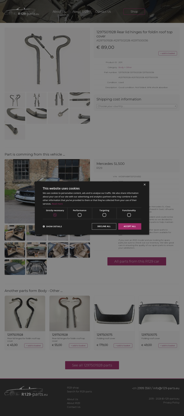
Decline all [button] (104, 226)
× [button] (144, 185)
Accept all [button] (130, 226)
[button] (52, 226)
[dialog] (92, 208)
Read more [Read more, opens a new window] (57, 203)
